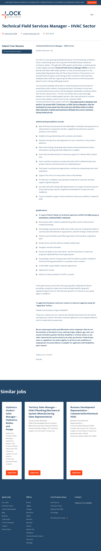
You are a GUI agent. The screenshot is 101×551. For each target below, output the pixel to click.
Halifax (28, 516)
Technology (54, 512)
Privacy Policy (6, 529)
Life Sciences (54, 502)
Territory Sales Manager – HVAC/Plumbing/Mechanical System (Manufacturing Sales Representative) (44, 412)
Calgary (28, 506)
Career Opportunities (9, 509)
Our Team (5, 502)
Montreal (29, 522)
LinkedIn (49, 354)
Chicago (29, 509)
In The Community (8, 522)
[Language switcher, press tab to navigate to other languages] (92, 14)
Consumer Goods (56, 506)
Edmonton (29, 512)
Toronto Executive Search (34, 536)
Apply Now (12, 473)
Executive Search (7, 506)
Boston (28, 502)
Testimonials (6, 519)
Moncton (29, 519)
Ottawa (28, 526)
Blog (3, 512)
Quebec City (30, 529)
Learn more (92, 2)
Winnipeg (29, 542)
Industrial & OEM (11, 33)
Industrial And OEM (56, 509)
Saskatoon (29, 532)
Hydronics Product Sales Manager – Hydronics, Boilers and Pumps (11, 418)
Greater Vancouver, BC (31, 33)
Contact (4, 526)
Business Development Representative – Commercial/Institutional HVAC (84, 412)
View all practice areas (57, 518)
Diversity (5, 516)
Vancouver (29, 539)
